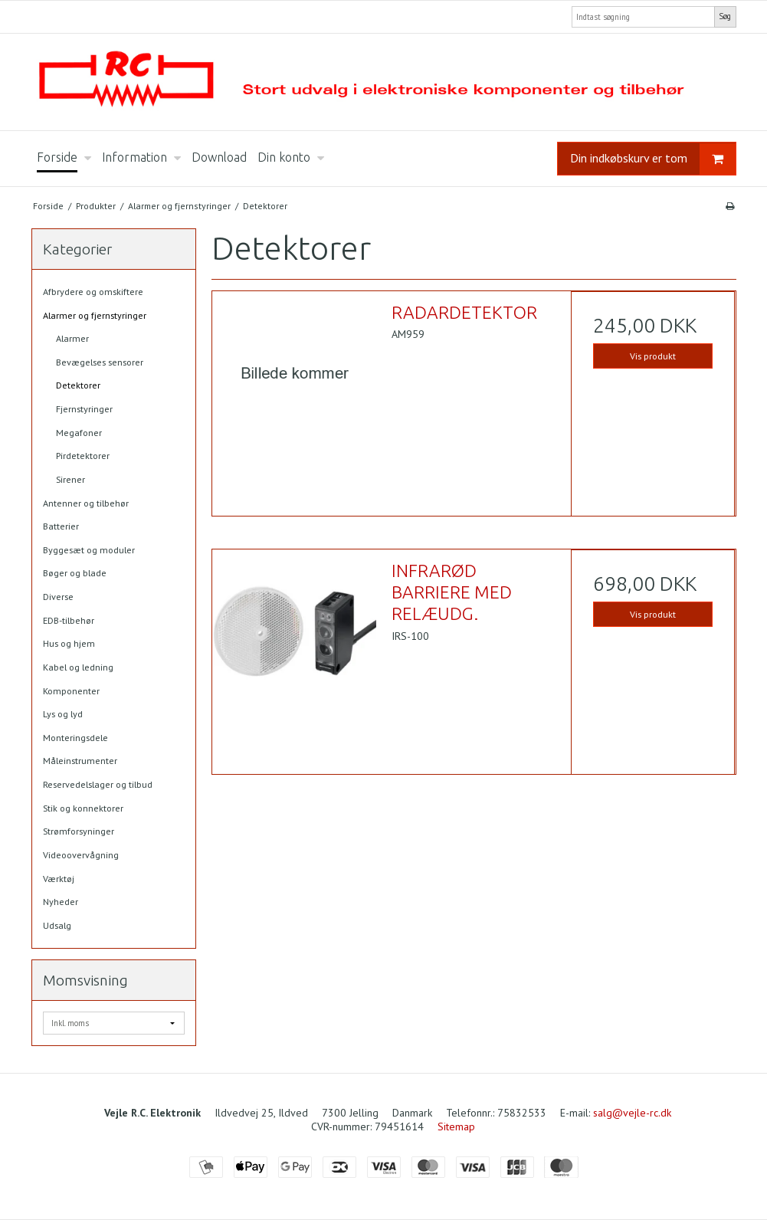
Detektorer (78, 385)
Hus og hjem (69, 643)
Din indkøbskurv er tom (653, 159)
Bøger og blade (75, 573)
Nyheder (60, 901)
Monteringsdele (75, 737)
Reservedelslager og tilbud (97, 784)
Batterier (61, 526)
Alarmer (72, 338)
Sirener (70, 479)
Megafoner (79, 432)
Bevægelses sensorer (99, 362)
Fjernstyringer (84, 409)
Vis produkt (653, 356)
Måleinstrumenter (80, 760)
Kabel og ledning (78, 667)
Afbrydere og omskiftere (93, 291)
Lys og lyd (63, 714)
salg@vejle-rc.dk (632, 1113)
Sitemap (456, 1126)
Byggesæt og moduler (89, 550)
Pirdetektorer (83, 455)
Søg (725, 16)
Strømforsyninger (78, 831)
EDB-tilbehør (68, 620)
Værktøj (58, 878)
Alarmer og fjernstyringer (94, 315)
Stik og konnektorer (83, 808)
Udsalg (57, 925)
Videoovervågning (81, 855)
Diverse (58, 596)
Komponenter (71, 691)
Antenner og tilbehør (86, 503)
